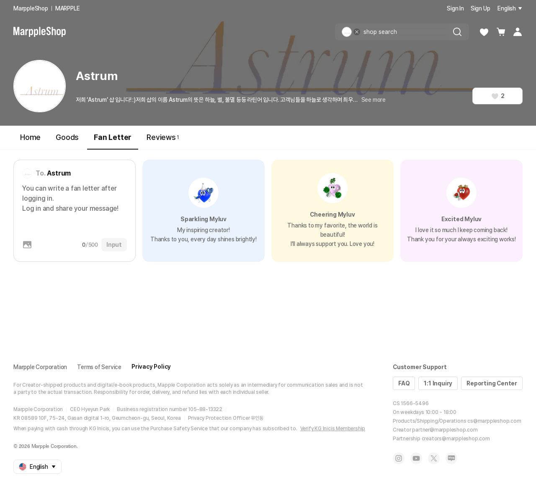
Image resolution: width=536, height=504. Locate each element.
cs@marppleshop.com (494, 421)
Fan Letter (112, 141)
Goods (67, 137)
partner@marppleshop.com (444, 430)
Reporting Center (491, 383)
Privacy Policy (151, 366)
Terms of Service (99, 367)
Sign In (455, 8)
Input (114, 244)
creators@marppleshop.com (456, 439)
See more (373, 99)
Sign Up (480, 8)
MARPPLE (67, 8)
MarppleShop (30, 8)
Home (30, 137)
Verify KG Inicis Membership (333, 429)
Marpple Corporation (40, 367)
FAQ (404, 383)
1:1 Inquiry (438, 383)
